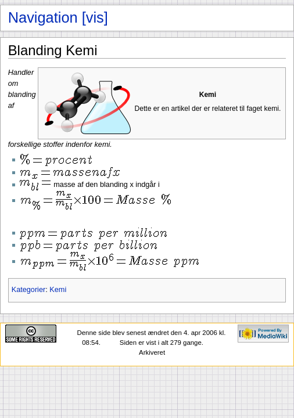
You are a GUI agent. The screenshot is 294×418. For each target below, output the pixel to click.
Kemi (57, 290)
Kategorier (29, 290)
